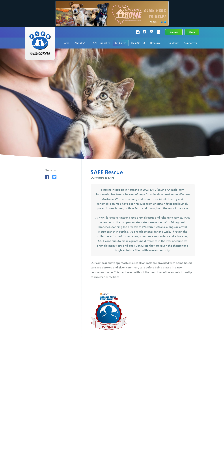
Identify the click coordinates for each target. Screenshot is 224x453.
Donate (174, 32)
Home (65, 42)
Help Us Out (138, 42)
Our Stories (173, 42)
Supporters (190, 42)
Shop (192, 32)
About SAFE (81, 42)
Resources (155, 42)
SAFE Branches (101, 42)
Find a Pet (120, 42)
